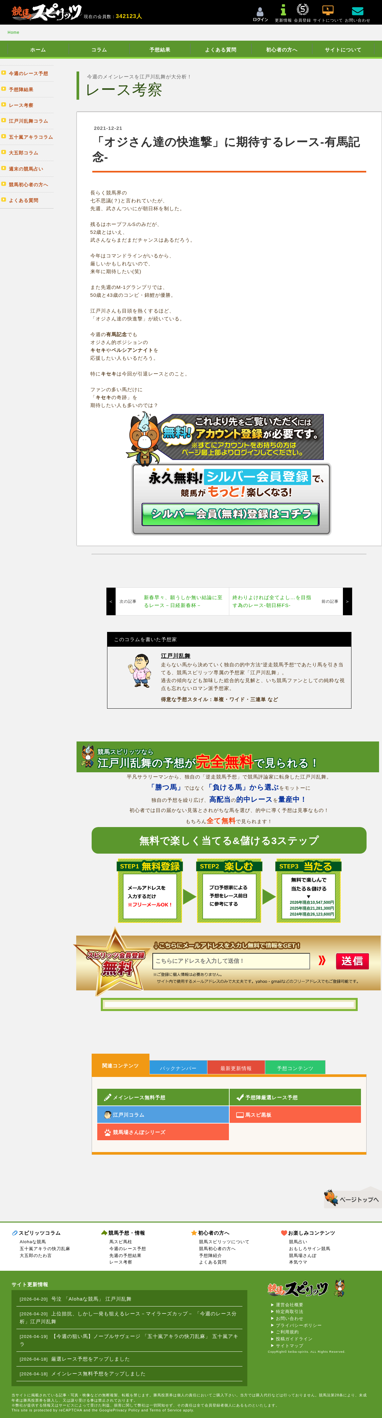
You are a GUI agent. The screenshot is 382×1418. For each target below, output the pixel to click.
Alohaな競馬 (33, 1241)
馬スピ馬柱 (120, 1241)
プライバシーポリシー (299, 1325)
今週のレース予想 (127, 1248)
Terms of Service (165, 1410)
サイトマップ (289, 1345)
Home (13, 32)
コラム (99, 49)
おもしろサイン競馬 (309, 1248)
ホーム (38, 49)
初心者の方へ (282, 49)
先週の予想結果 (125, 1255)
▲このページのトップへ (350, 1196)
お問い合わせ (289, 1318)
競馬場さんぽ (303, 1255)
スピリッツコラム (40, 1233)
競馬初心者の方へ (217, 1248)
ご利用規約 (287, 1331)
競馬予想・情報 (126, 1233)
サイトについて (343, 49)
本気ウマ (298, 1262)
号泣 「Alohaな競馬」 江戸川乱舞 (91, 1299)
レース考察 (120, 1262)
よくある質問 (220, 49)
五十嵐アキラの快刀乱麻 (45, 1248)
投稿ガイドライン (294, 1338)
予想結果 (159, 49)
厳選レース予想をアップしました (90, 1359)
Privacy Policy (126, 1410)
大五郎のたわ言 (36, 1255)
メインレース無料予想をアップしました (98, 1373)
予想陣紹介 (210, 1255)
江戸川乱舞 (176, 656)
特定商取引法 (289, 1311)
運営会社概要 (289, 1304)
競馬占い (298, 1241)
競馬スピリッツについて (224, 1241)
